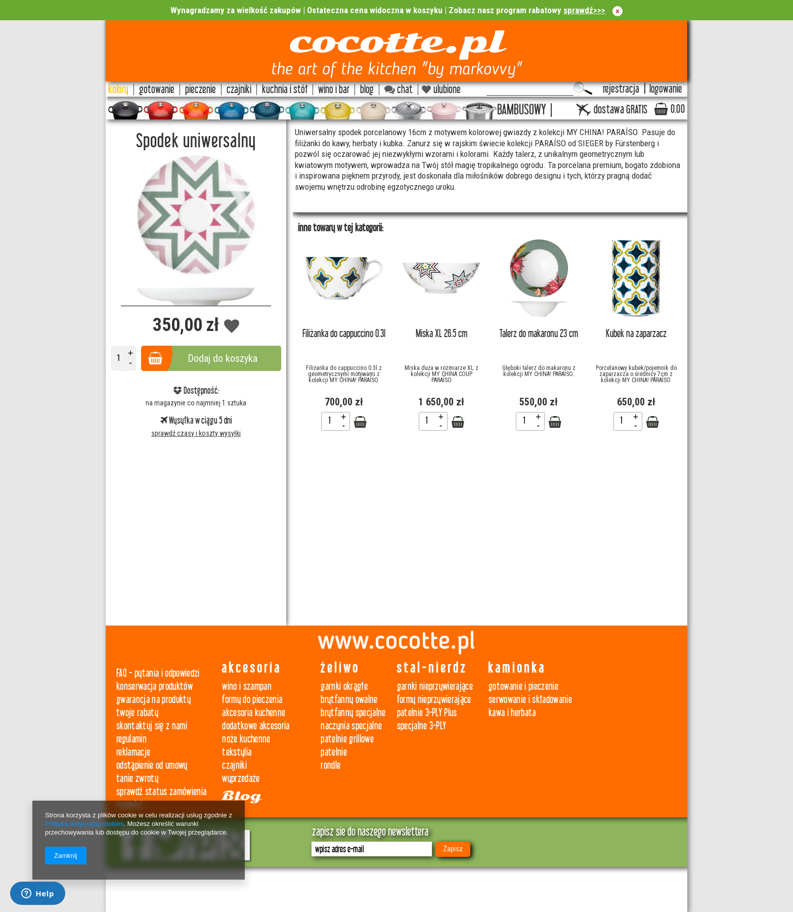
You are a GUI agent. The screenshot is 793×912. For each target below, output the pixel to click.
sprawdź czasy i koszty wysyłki (196, 433)
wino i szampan (247, 686)
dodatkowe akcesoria (255, 726)
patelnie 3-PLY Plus (427, 713)
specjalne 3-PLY (422, 726)
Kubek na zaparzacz (636, 334)
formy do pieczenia (252, 700)
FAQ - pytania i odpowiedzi (158, 673)
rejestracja (621, 89)
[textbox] (530, 88)
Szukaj (583, 88)
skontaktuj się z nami (151, 726)
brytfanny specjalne (353, 713)
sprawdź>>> (584, 10)
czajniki (234, 765)
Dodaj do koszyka (222, 358)
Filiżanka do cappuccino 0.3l (343, 334)
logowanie (665, 89)
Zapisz (453, 849)
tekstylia (236, 752)
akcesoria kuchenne (253, 713)
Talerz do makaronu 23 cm (539, 334)
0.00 (678, 109)
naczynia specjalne (351, 726)
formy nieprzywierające (434, 700)
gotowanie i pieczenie (523, 686)
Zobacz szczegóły (360, 422)
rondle (330, 765)
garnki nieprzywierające (435, 686)
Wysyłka (177, 421)
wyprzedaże (240, 778)
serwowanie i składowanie (530, 700)
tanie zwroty (137, 778)
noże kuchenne (246, 739)
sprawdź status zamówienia (161, 792)
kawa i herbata (512, 713)
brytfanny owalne (349, 700)
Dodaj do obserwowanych (232, 326)
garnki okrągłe (344, 686)
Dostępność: (196, 391)
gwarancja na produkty (153, 700)
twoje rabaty (137, 713)
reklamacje (133, 752)
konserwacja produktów (154, 686)
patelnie (334, 752)
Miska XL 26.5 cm (441, 334)
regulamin (131, 739)
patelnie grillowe (347, 739)
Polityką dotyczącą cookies (84, 823)
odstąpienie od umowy (152, 765)
